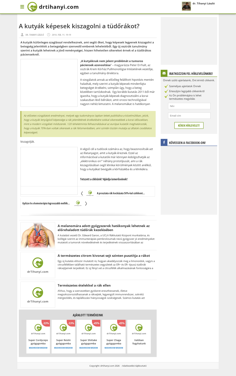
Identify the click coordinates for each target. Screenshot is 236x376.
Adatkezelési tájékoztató (134, 365)
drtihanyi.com (107, 365)
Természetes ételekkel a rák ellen (84, 285)
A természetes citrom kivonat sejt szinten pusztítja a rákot (104, 255)
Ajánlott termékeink (88, 315)
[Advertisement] (49, 82)
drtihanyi (53, 7)
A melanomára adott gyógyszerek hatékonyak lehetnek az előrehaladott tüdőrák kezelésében (104, 228)
